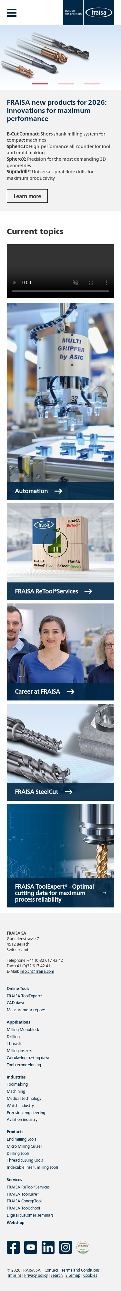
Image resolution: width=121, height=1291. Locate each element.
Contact (51, 1270)
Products (15, 1131)
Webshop (16, 1222)
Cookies (90, 1275)
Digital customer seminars (30, 1215)
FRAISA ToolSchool (23, 1207)
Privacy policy (36, 1275)
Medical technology (24, 1098)
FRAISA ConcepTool (24, 1200)
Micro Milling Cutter (24, 1146)
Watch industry (20, 1105)
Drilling (13, 1036)
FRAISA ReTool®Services (28, 1186)
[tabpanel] (60, 118)
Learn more (27, 196)
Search (57, 1275)
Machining (16, 1091)
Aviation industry (22, 1119)
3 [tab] (87, 86)
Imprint (14, 1275)
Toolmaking (17, 1084)
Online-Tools (18, 988)
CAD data (15, 1002)
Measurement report (26, 1009)
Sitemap (73, 1275)
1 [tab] (35, 86)
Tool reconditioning (24, 1064)
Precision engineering (26, 1112)
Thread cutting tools (25, 1160)
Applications (18, 1022)
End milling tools (21, 1139)
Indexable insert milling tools (32, 1167)
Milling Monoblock (23, 1029)
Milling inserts (19, 1050)
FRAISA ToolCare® (23, 1194)
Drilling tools (18, 1153)
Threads (14, 1043)
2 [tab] (61, 86)
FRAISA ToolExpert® (25, 995)
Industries (16, 1076)
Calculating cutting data (28, 1057)
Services (14, 1179)
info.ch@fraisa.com (37, 971)
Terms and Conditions (80, 1270)
